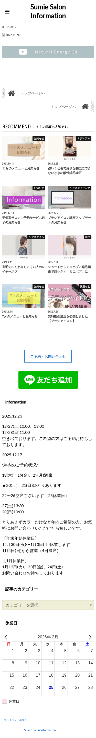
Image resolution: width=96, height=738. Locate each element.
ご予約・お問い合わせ (48, 356)
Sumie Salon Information (48, 11)
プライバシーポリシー (16, 719)
